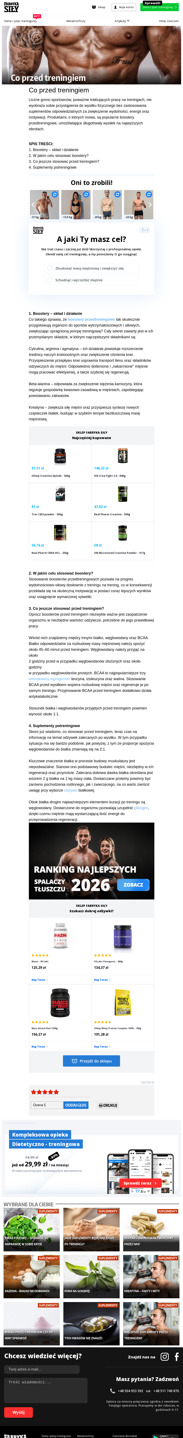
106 (138, 1414)
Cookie (104, 1389)
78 (158, 1407)
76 (150, 1407)
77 (154, 1407)
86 (44, 1414)
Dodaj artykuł (49, 1389)
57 (70, 1407)
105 (133, 1414)
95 (82, 1414)
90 (61, 1414)
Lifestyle (82, 1364)
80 (167, 1407)
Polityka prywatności (128, 1389)
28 (121, 1401)
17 (75, 1401)
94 (77, 1414)
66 (108, 1407)
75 (146, 1407)
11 (50, 1401)
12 (54, 1401)
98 (94, 1414)
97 (90, 1414)
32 (138, 1401)
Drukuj (108, 1015)
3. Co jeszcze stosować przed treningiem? (64, 161)
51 (45, 1407)
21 (92, 1401)
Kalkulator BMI (121, 1339)
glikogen (141, 782)
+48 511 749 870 (166, 1287)
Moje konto (84, 1345)
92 (69, 1414)
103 (121, 1414)
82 (175, 1407)
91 (65, 1414)
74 (141, 1407)
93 (73, 1414)
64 (100, 1407)
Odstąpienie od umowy (118, 1423)
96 (86, 1414)
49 (37, 1407)
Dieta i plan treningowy (21, 20)
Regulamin (71, 1389)
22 (96, 1401)
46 (24, 1407)
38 (163, 1401)
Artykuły (122, 21)
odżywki (71, 764)
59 (79, 1407)
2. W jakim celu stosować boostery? (59, 156)
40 (171, 1401)
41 (176, 1401)
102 (115, 1414)
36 (155, 1401)
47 (29, 1407)
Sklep (45, 1339)
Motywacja (119, 1345)
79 (162, 1407)
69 (121, 1407)
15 (67, 1401)
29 (125, 1401)
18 (79, 1401)
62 (91, 1407)
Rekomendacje (121, 1364)
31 (134, 1401)
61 (87, 1407)
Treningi (47, 1345)
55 (62, 1407)
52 (49, 1407)
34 (146, 1401)
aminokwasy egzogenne (49, 653)
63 (95, 1407)
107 (144, 1414)
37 (159, 1401)
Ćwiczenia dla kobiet (125, 1333)
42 (8, 1407)
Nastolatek (84, 1358)
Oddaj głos (75, 1014)
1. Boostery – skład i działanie (54, 150)
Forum (116, 1370)
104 (127, 1414)
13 (58, 1401)
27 (117, 1401)
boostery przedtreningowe (91, 319)
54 (58, 1407)
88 (52, 1414)
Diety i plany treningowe (56, 1333)
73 (137, 1407)
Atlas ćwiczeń (169, 21)
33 (142, 1401)
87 (48, 1414)
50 (41, 1407)
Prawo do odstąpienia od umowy (72, 1423)
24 (104, 1401)
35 (150, 1401)
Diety (45, 1351)
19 (84, 1401)
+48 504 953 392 (130, 1287)
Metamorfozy (75, 21)
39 (167, 1401)
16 (71, 1401)
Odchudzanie (85, 1351)
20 (88, 1401)
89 (57, 1414)
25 (109, 1401)
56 (66, 1407)
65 (104, 1407)
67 (112, 1407)
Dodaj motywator (123, 1351)
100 (103, 1414)
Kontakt (89, 1389)
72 (133, 1407)
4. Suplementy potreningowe (53, 167)
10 (46, 1401)
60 (83, 1407)
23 (100, 1401)
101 (109, 1414)
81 (171, 1407)
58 (75, 1407)
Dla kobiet (83, 1339)
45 (20, 1407)
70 (125, 1407)
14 (63, 1401)
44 (16, 1407)
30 (130, 1401)
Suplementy (49, 1358)
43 (12, 1407)
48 (33, 1407)
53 (54, 1407)
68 (116, 1407)
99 (98, 1414)
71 (129, 1407)
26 (113, 1401)
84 (36, 1414)
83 (31, 1414)
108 (150, 1414)
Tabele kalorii (121, 1358)
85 (40, 1414)
